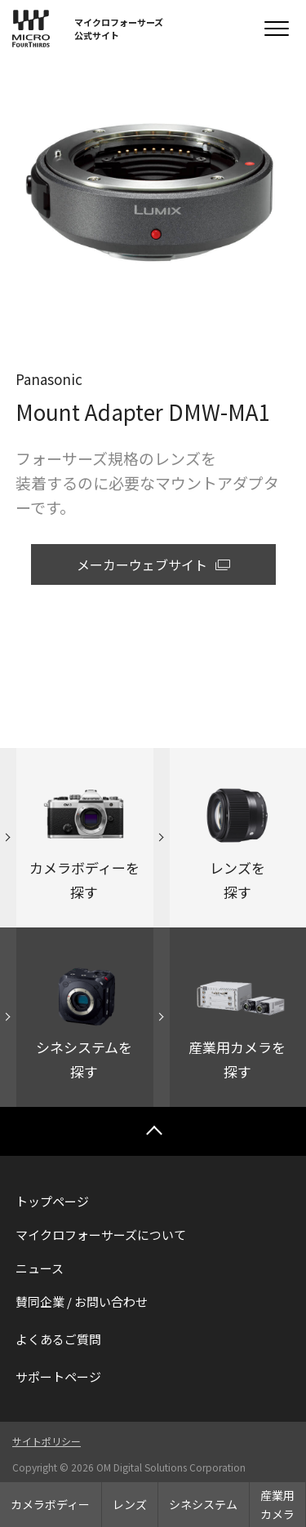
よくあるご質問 (58, 1339)
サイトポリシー (46, 1441)
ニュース (40, 1268)
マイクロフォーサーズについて (101, 1234)
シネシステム (203, 1504)
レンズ (130, 1504)
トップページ (52, 1201)
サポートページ (58, 1376)
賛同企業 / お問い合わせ (82, 1301)
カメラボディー (50, 1504)
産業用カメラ (277, 1504)
